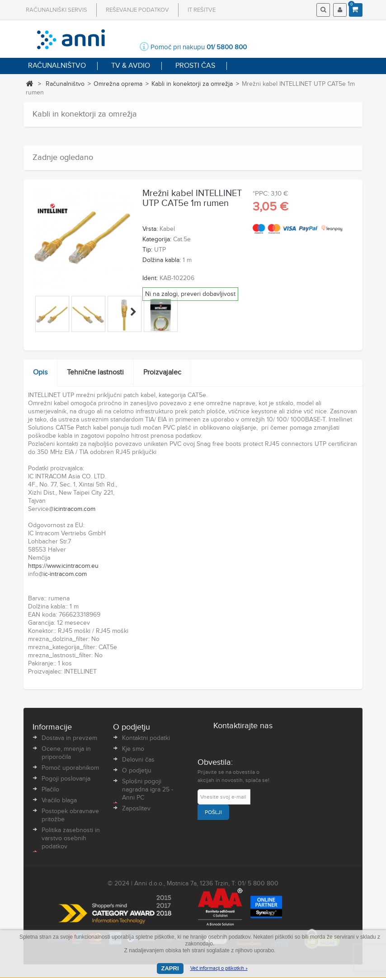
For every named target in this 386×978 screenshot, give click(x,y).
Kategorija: (156, 239)
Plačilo (50, 789)
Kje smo (133, 749)
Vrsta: (150, 229)
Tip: (147, 249)
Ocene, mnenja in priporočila (66, 753)
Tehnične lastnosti (95, 372)
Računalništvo (65, 84)
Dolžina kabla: (161, 260)
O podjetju (136, 770)
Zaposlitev (136, 808)
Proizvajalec (162, 372)
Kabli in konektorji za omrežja (192, 84)
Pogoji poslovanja (66, 778)
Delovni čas (138, 759)
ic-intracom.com (65, 574)
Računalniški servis (56, 10)
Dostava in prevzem (69, 738)
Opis (40, 372)
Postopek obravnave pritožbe (70, 815)
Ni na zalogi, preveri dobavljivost (190, 294)
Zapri (170, 968)
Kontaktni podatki (146, 738)
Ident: (150, 278)
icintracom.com (74, 509)
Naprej (133, 311)
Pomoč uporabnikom (70, 768)
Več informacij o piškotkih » (219, 968)
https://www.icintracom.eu (63, 566)
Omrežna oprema (118, 84)
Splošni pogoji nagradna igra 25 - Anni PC (147, 789)
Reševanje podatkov (137, 10)
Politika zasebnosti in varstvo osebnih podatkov (71, 838)
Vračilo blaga (59, 800)
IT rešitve (202, 10)
